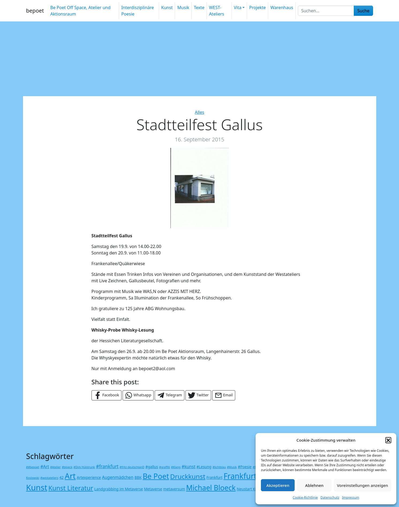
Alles (199, 112)
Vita (237, 7)
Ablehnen (314, 485)
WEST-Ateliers (216, 11)
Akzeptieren (277, 485)
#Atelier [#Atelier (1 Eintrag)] (55, 467)
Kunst (167, 7)
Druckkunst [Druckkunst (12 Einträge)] (187, 476)
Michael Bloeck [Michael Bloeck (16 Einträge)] (211, 488)
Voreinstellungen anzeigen (362, 485)
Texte (199, 7)
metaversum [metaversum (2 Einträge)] (174, 488)
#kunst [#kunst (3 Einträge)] (188, 467)
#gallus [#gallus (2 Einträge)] (152, 466)
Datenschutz (330, 497)
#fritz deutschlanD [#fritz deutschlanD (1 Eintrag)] (132, 467)
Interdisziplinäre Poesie (137, 11)
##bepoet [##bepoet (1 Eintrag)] (32, 467)
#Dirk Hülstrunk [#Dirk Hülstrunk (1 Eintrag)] (84, 467)
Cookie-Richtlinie (305, 497)
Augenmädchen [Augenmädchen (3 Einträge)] (117, 477)
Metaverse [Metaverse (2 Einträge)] (153, 488)
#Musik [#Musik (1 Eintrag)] (232, 467)
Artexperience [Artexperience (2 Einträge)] (89, 477)
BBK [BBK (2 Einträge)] (138, 477)
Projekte (257, 7)
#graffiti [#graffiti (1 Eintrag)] (164, 467)
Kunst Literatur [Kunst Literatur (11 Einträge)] (70, 487)
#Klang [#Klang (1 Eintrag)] (175, 467)
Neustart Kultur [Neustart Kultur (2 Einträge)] (250, 488)
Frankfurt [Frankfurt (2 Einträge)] (214, 477)
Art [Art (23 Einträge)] (70, 476)
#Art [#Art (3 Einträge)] (44, 467)
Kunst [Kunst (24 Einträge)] (36, 487)
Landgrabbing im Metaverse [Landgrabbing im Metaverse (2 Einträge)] (118, 488)
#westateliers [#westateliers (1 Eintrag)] (49, 478)
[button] (388, 440)
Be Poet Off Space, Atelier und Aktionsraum (80, 11)
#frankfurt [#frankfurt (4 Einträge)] (107, 466)
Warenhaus (281, 7)
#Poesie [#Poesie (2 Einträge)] (245, 466)
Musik (183, 7)
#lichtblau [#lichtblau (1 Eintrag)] (219, 467)
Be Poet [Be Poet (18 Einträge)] (156, 476)
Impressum (350, 497)
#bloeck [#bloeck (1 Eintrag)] (67, 467)
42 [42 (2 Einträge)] (61, 477)
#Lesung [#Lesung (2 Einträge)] (203, 466)
